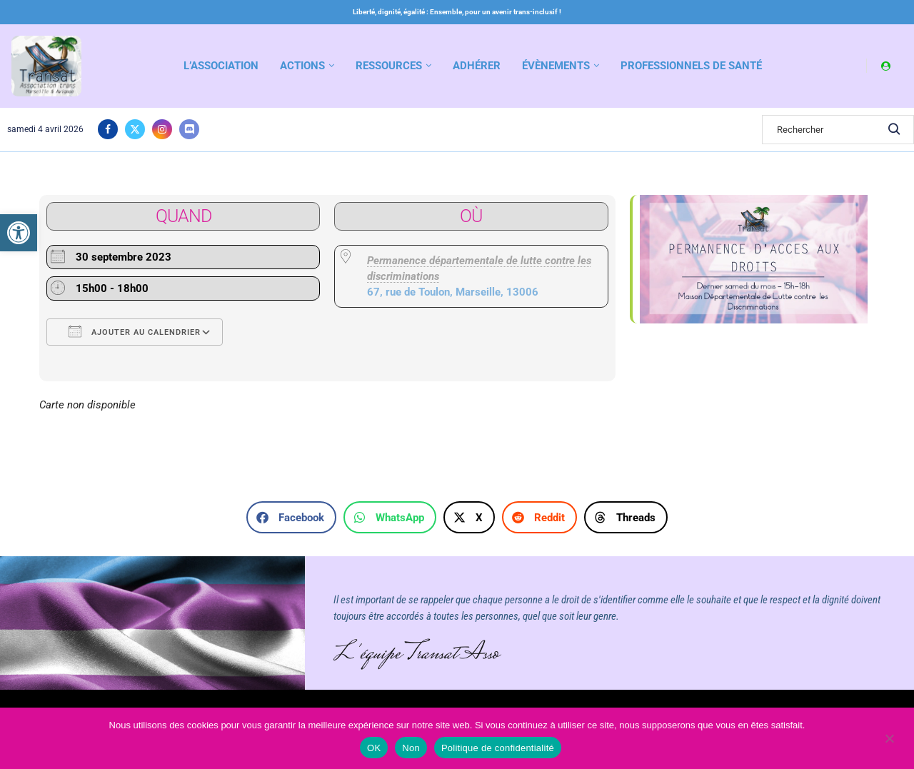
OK (374, 748)
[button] (291, 517)
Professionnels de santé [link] (691, 65)
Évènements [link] (556, 65)
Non (411, 748)
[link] (18, 232)
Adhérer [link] (477, 65)
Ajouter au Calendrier (135, 331)
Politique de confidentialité (497, 748)
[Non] (889, 739)
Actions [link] (302, 65)
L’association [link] (221, 65)
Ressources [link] (389, 65)
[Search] (838, 129)
